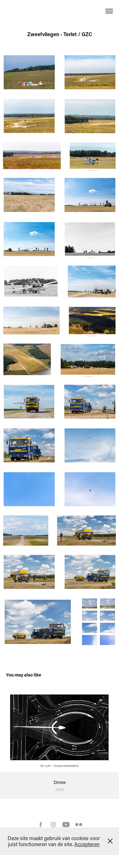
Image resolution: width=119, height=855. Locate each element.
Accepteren (87, 844)
